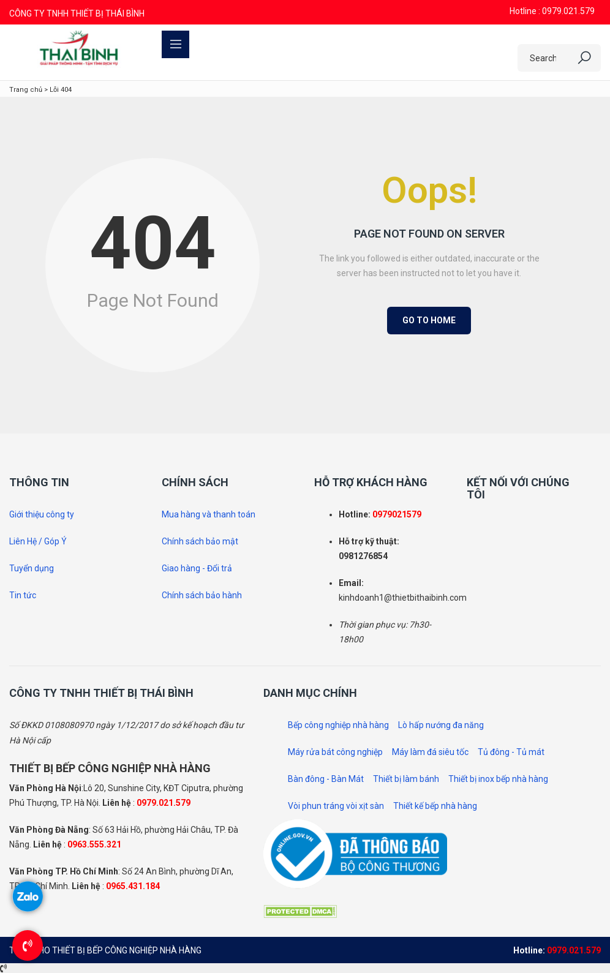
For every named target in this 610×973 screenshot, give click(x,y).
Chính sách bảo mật (200, 541)
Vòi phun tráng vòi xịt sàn (336, 806)
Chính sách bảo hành (202, 595)
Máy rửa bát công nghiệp (335, 752)
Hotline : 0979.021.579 (552, 11)
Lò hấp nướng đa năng (441, 725)
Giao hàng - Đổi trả (197, 568)
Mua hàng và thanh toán (208, 514)
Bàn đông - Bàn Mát (326, 779)
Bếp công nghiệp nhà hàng (338, 725)
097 (379, 514)
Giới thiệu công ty (41, 514)
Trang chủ (25, 90)
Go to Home (429, 320)
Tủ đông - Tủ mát (511, 752)
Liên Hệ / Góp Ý (38, 541)
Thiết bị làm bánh (406, 779)
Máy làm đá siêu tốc (430, 752)
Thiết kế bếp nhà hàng (435, 806)
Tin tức (22, 595)
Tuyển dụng (31, 568)
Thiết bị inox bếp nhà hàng (498, 779)
